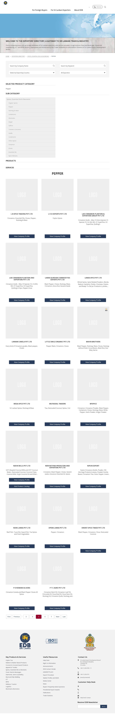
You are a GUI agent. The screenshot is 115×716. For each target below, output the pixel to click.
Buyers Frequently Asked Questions (54, 687)
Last (64, 617)
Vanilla (10, 133)
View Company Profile (22, 236)
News (44, 684)
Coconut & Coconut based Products (17, 665)
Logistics (8, 686)
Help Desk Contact (85, 697)
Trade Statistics (48, 695)
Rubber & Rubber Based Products (16, 663)
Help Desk (46, 660)
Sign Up (103, 706)
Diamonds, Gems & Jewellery (14, 674)
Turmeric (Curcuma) (15, 129)
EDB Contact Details (49, 669)
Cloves (11, 148)
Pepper (11, 107)
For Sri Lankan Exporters (60, 9)
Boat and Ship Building (13, 677)
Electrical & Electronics (12, 689)
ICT (7, 679)
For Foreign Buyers (39, 9)
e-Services (98, 2)
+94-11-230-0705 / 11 (86, 668)
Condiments (12, 137)
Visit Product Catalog (21, 486)
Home (7, 56)
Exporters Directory (18, 56)
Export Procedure (48, 675)
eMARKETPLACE (48, 672)
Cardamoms (12, 114)
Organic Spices (13, 103)
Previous (17, 617)
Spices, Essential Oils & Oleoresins (38, 56)
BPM (7, 682)
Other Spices (12, 141)
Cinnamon (12, 144)
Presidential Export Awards (51, 690)
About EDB (78, 9)
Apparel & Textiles (11, 667)
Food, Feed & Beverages (13, 672)
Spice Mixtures (13, 156)
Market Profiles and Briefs (51, 678)
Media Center (47, 681)
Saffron (11, 125)
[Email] (89, 706)
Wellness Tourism (11, 684)
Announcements (48, 666)
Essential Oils (13, 152)
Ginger (11, 122)
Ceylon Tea (9, 660)
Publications (46, 692)
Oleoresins (12, 118)
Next (57, 617)
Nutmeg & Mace (14, 110)
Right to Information (49, 663)
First (8, 617)
